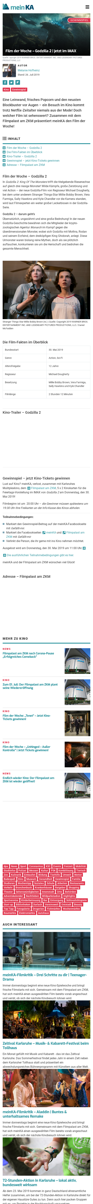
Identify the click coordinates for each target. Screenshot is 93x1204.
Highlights (69, 896)
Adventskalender (13, 896)
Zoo (6, 874)
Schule (50, 883)
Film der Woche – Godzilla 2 (24, 148)
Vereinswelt (51, 904)
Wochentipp (24, 883)
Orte (59, 891)
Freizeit (68, 866)
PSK (53, 870)
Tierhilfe (55, 874)
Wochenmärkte (71, 908)
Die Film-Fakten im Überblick (24, 152)
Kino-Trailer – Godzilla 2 (22, 156)
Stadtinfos (9, 870)
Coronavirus (36, 866)
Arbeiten (62, 883)
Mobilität (81, 866)
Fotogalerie (23, 908)
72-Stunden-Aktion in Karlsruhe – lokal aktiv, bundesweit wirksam (39, 1182)
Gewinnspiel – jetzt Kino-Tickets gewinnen (33, 160)
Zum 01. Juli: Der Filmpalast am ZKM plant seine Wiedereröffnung (30, 686)
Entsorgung (56, 900)
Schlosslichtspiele (76, 900)
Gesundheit (45, 879)
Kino (6, 89)
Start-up (8, 904)
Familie (76, 879)
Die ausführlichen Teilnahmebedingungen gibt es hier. (40, 555)
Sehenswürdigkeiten (27, 891)
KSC (48, 866)
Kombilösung (65, 870)
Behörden (70, 891)
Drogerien (38, 908)
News (14, 866)
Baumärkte (10, 913)
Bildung (42, 874)
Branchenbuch (24, 887)
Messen (33, 870)
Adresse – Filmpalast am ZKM (26, 165)
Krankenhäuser (43, 887)
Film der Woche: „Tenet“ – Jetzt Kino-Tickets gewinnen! (26, 717)
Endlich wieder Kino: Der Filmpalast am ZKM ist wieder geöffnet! (28, 779)
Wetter (78, 874)
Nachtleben (32, 896)
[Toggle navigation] (87, 7)
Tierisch (81, 870)
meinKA (51, 532)
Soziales (39, 883)
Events (57, 866)
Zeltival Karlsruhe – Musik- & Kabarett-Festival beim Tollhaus (46, 1045)
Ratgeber (60, 887)
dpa (6, 866)
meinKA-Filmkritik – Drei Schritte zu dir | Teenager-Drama (45, 977)
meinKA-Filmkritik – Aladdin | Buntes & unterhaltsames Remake (35, 1114)
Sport (23, 866)
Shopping (74, 887)
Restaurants (77, 883)
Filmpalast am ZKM (43, 488)
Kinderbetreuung (30, 900)
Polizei (22, 870)
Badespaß (9, 879)
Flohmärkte (53, 908)
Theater (8, 891)
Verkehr (8, 887)
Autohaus (43, 913)
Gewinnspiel (19, 89)
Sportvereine (11, 900)
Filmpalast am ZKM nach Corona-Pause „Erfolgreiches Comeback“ (28, 655)
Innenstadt (48, 891)
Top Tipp (9, 908)
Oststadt (66, 904)
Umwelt (67, 874)
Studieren (9, 883)
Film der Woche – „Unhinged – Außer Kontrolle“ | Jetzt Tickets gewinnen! (26, 748)
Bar (45, 900)
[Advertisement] (46, 834)
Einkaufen (29, 874)
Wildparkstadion (51, 896)
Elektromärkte (27, 913)
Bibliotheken (23, 904)
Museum (31, 879)
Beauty (78, 904)
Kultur (44, 870)
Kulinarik (16, 874)
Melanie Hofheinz (29, 70)
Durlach (37, 904)
